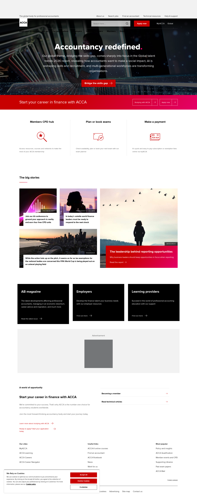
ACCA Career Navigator (29, 462)
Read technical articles (135, 401)
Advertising (114, 491)
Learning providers (94, 31)
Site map (126, 491)
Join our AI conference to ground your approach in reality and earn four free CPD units (39, 219)
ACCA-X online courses (98, 448)
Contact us (137, 491)
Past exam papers (163, 466)
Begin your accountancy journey (33, 31)
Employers (77, 31)
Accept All (83, 475)
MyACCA (23, 448)
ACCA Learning (26, 453)
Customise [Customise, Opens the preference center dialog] (83, 487)
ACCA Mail (160, 471)
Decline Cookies (83, 481)
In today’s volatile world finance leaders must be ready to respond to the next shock (80, 219)
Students (124, 31)
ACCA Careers (25, 457)
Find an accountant (96, 453)
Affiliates (136, 31)
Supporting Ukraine (164, 462)
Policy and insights (152, 31)
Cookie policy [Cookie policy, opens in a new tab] (31, 484)
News (90, 462)
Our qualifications (60, 31)
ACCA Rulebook (95, 457)
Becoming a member (135, 393)
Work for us (92, 466)
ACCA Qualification (164, 453)
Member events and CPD (167, 457)
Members (111, 31)
